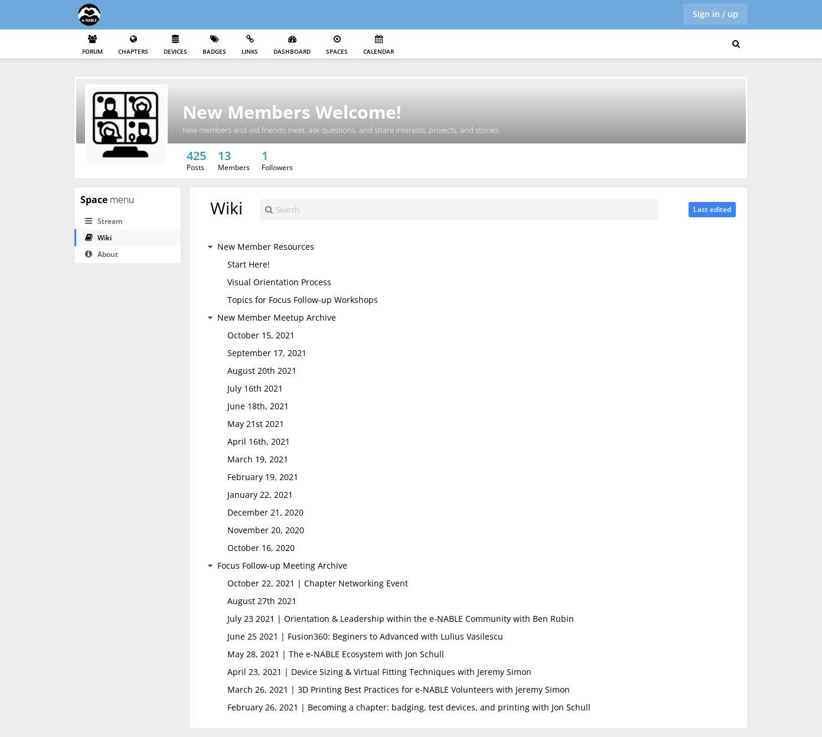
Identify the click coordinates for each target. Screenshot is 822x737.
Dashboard (292, 45)
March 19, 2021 (257, 459)
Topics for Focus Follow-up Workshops (302, 299)
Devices (175, 45)
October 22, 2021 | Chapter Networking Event (317, 583)
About (101, 254)
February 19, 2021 (262, 476)
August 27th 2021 (261, 600)
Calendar (378, 45)
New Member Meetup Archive (276, 317)
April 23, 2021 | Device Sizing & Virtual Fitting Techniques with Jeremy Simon (379, 671)
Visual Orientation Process (279, 282)
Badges (214, 45)
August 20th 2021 (261, 370)
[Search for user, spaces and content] (736, 44)
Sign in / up (715, 13)
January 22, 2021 (260, 494)
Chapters (133, 45)
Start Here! (248, 264)
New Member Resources (265, 246)
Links (250, 45)
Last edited (712, 209)
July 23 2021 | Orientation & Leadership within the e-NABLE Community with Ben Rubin (400, 618)
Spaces (337, 45)
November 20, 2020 (265, 530)
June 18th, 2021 (258, 406)
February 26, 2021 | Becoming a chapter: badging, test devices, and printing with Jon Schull (409, 707)
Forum (92, 45)
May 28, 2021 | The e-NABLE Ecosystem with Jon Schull (335, 654)
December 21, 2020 (265, 512)
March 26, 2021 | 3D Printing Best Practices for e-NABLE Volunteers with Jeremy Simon (398, 689)
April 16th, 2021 (258, 441)
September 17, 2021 (266, 352)
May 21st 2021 (255, 423)
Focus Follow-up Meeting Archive (282, 565)
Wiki (98, 238)
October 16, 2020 (261, 547)
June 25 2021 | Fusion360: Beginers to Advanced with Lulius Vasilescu (365, 636)
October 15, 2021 (261, 335)
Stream (103, 221)
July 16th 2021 (255, 388)
